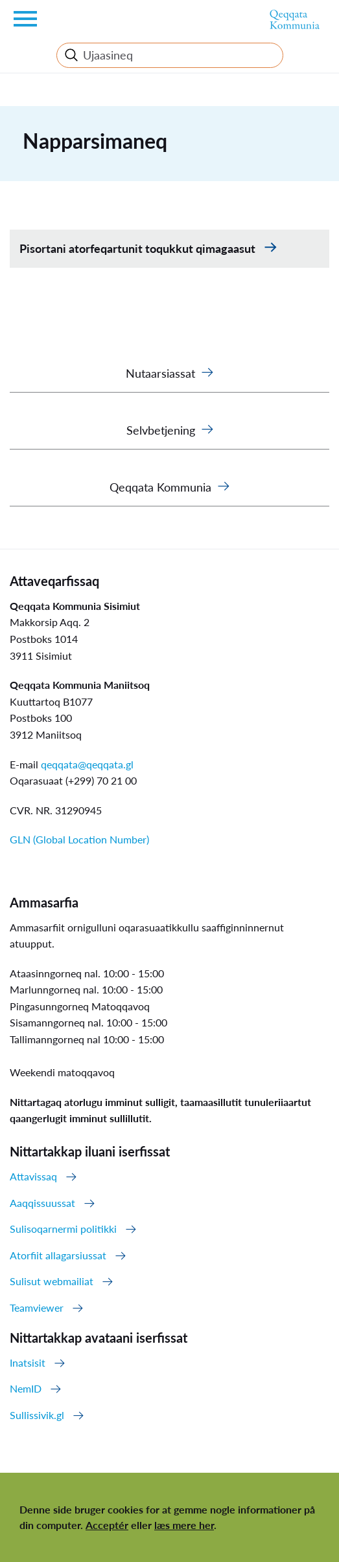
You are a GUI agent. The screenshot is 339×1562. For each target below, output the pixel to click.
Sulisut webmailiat (51, 1281)
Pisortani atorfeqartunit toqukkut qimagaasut (138, 248)
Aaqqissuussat (42, 1203)
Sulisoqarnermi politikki (63, 1228)
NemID (25, 1388)
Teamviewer (37, 1307)
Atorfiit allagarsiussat (58, 1255)
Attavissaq (33, 1176)
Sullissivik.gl (37, 1415)
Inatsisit (27, 1362)
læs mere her (184, 1525)
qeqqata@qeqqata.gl (87, 764)
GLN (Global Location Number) (79, 839)
